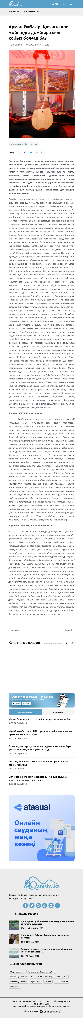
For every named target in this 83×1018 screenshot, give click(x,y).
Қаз (55, 4)
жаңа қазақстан (17, 972)
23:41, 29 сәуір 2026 (18, 754)
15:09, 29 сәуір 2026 (18, 784)
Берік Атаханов (62, 982)
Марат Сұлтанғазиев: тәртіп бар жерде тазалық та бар (40, 719)
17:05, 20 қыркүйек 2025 (32, 928)
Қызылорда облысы (18, 977)
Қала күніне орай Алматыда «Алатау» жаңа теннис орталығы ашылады (48, 922)
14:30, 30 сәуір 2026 (18, 738)
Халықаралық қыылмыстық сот (41, 972)
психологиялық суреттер (41, 977)
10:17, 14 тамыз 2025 (30, 942)
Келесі (70, 630)
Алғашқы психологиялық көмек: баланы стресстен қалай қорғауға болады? (58, 672)
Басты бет (14, 11)
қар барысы (62, 977)
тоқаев (48, 982)
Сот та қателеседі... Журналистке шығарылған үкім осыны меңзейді (38, 763)
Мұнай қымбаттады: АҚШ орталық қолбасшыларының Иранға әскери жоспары (40, 733)
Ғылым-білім (32, 11)
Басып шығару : (18, 144)
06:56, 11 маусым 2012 (37, 45)
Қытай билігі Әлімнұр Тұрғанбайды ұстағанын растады (45, 936)
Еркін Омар (35, 982)
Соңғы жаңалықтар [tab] (25, 712)
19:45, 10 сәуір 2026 (17, 681)
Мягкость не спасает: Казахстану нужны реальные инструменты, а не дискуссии (38, 778)
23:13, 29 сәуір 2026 (18, 769)
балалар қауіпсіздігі (18, 982)
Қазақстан (14, 987)
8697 (33, 144)
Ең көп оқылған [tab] (58, 712)
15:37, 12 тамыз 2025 (30, 956)
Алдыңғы (15, 630)
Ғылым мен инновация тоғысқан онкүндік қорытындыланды (22, 672)
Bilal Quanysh (16, 45)
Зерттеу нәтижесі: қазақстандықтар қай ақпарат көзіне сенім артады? (46, 950)
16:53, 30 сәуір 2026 (18, 723)
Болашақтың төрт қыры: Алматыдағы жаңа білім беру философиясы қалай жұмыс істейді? (40, 748)
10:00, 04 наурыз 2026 (53, 681)
